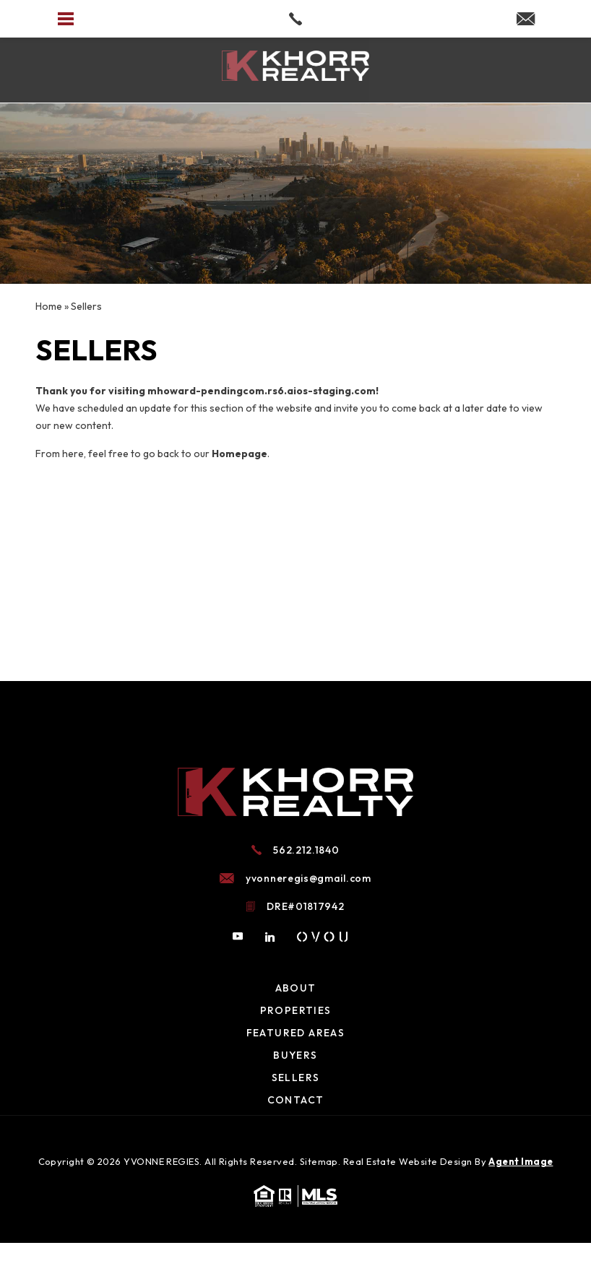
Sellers (296, 1077)
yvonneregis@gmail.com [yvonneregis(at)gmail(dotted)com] (308, 878)
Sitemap (319, 1161)
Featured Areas (295, 1032)
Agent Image (520, 1161)
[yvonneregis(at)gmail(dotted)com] (526, 20)
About (295, 987)
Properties (296, 1010)
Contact (295, 1099)
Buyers (295, 1055)
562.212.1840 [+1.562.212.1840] (306, 850)
